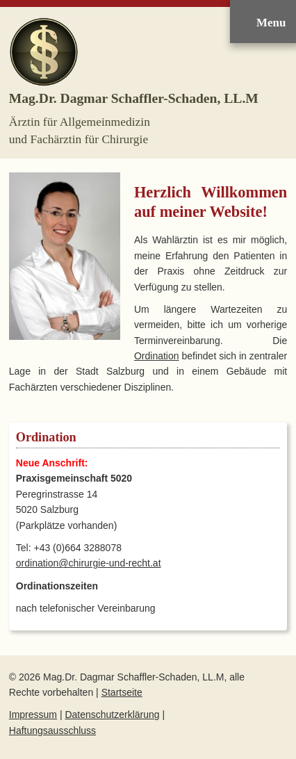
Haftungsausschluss (52, 730)
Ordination (156, 355)
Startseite (121, 692)
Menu (271, 22)
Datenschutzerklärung (112, 714)
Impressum (33, 714)
